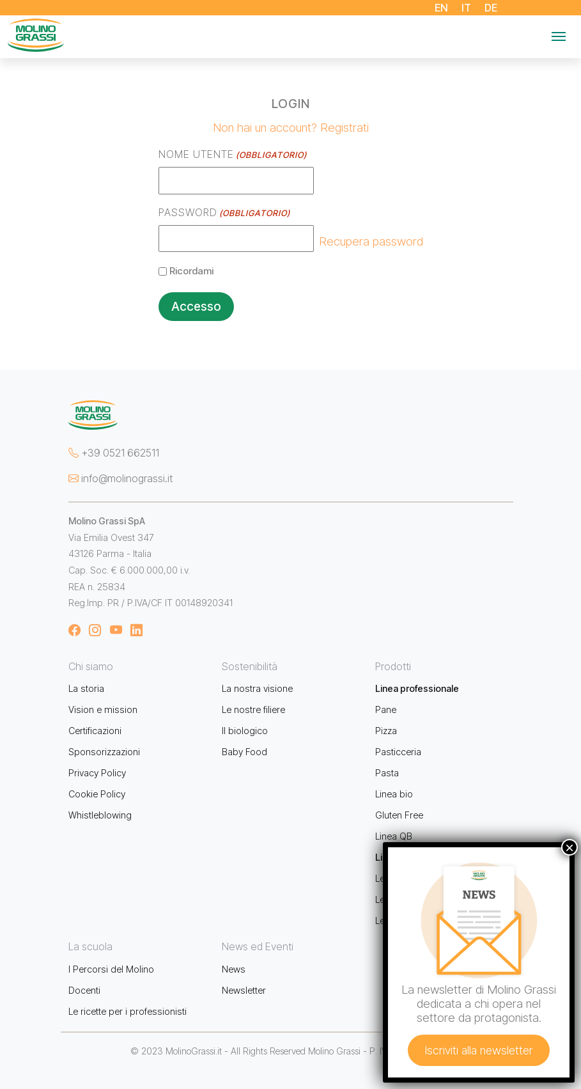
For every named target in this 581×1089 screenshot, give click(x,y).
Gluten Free (399, 815)
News (233, 969)
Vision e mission (102, 709)
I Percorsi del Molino (111, 969)
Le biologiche (403, 920)
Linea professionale (417, 688)
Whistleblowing (100, 815)
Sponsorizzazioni (104, 751)
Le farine (392, 878)
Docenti (84, 990)
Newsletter (244, 990)
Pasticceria (398, 751)
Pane (385, 709)
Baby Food (244, 751)
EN (442, 7)
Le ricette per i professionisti (127, 1011)
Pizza (386, 730)
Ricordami (191, 271)
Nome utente (233, 155)
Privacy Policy (97, 772)
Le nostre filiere (253, 709)
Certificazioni (94, 730)
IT (466, 7)
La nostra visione (257, 688)
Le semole (397, 899)
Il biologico (245, 730)
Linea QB (393, 836)
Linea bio (394, 793)
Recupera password (371, 241)
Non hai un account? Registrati (291, 127)
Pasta (387, 772)
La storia (86, 688)
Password (224, 213)
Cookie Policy (96, 793)
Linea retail (398, 857)
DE (491, 7)
